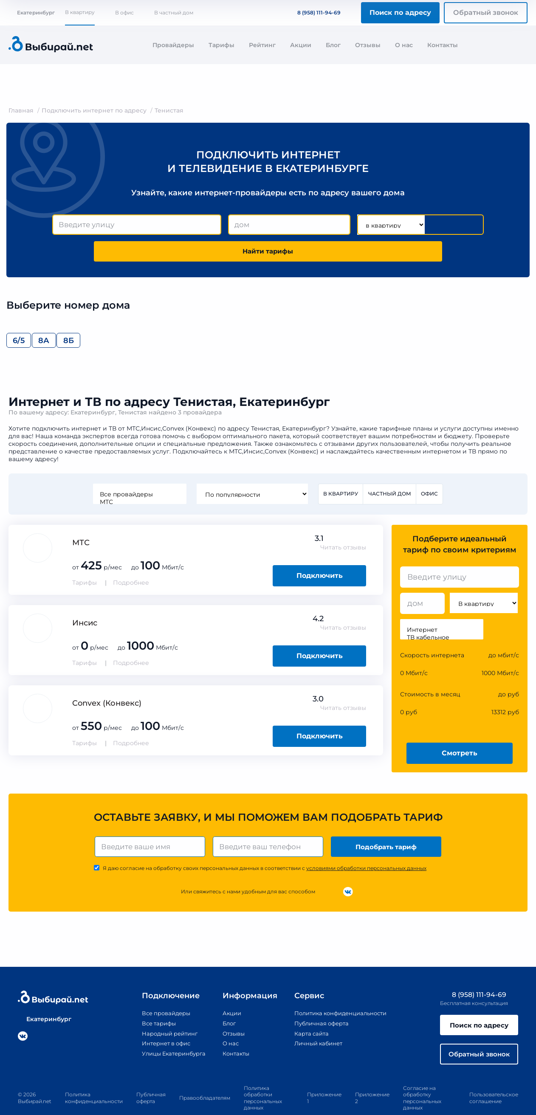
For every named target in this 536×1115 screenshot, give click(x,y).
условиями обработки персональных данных (366, 847)
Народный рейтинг (161, 1011)
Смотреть (459, 730)
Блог (333, 45)
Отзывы (368, 45)
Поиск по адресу (400, 12)
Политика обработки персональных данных (263, 1079)
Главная (21, 110)
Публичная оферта (320, 1001)
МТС (139, 478)
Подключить (319, 553)
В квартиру (80, 12)
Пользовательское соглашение (493, 1079)
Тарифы (221, 45)
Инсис (84, 600)
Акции (300, 45)
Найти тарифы (436, 225)
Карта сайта (309, 1011)
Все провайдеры (139, 471)
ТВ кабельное (442, 614)
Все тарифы (150, 1001)
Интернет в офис (158, 1021)
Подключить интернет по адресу (94, 110)
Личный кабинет (317, 1021)
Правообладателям (204, 1079)
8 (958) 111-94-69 (314, 12)
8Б (108, 315)
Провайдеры (173, 45)
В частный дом (173, 12)
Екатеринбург (31, 12)
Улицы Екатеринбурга (166, 1031)
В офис (124, 12)
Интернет (442, 607)
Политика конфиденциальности (341, 992)
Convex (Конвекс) (106, 680)
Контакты (442, 45)
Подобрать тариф (387, 824)
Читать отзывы (343, 524)
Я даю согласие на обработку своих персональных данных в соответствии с (264, 847)
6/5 (23, 315)
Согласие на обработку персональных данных (422, 1079)
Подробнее (131, 559)
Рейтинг (262, 45)
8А (66, 315)
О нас (404, 45)
